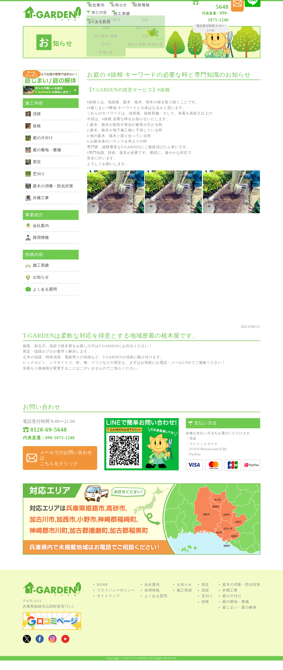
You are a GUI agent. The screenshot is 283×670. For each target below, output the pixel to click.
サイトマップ (108, 607)
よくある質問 (102, 19)
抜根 (37, 126)
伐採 (37, 114)
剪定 (37, 162)
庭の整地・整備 (47, 150)
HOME (102, 596)
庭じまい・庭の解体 (239, 619)
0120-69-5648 (203, 8)
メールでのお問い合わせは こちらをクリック (64, 461)
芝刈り (39, 174)
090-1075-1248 (197, 14)
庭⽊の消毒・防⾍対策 (53, 186)
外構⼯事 (41, 198)
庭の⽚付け (43, 138)
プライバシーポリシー (116, 602)
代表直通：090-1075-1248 (49, 445)
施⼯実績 (124, 13)
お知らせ (124, 6)
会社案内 (99, 6)
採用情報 (149, 6)
